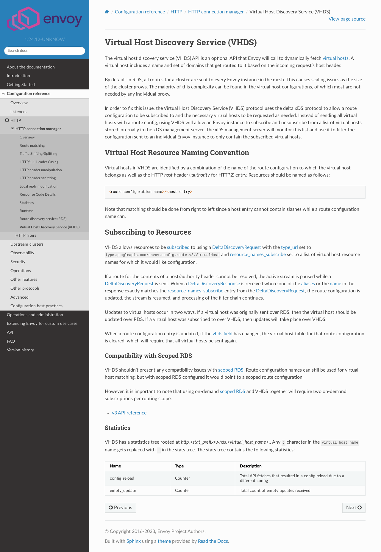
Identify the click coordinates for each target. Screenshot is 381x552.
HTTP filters (25, 236)
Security (17, 262)
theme (164, 541)
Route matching (32, 145)
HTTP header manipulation (41, 170)
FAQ (11, 341)
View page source (347, 19)
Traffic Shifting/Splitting (38, 153)
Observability (22, 253)
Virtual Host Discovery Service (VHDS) (49, 227)
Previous (120, 507)
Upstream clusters (26, 244)
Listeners (18, 112)
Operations (20, 271)
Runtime (26, 211)
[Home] (107, 11)
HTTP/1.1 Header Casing (39, 162)
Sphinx (134, 541)
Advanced (19, 297)
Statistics (27, 203)
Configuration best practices (36, 306)
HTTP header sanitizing (38, 178)
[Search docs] (44, 50)
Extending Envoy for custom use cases (42, 323)
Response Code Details (38, 194)
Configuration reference (26, 93)
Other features (23, 279)
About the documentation (31, 67)
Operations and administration (35, 315)
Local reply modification (38, 186)
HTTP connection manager (36, 129)
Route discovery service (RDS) (43, 219)
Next (354, 507)
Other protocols (25, 288)
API (10, 332)
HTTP (13, 120)
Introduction (18, 76)
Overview (19, 103)
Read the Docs (213, 541)
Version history (20, 350)
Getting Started (21, 84)
